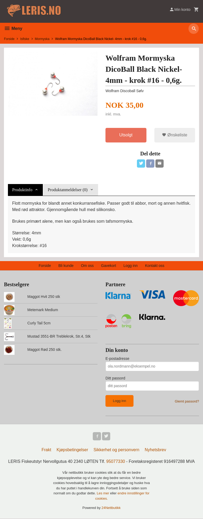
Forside (9, 39)
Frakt (46, 450)
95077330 (115, 462)
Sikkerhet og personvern (116, 450)
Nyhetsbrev (155, 450)
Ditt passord (115, 378)
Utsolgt (125, 135)
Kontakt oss (154, 266)
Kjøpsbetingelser (72, 450)
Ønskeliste (174, 135)
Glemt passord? (187, 402)
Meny (13, 28)
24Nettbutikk (111, 509)
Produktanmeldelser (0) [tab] (67, 190)
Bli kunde (66, 266)
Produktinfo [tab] (22, 190)
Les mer (103, 494)
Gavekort (108, 266)
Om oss (87, 266)
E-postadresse (117, 359)
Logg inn (130, 266)
